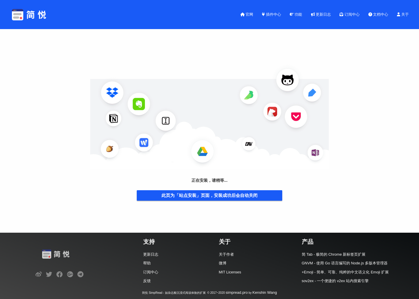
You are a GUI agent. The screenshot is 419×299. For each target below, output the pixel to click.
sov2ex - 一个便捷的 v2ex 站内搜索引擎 (335, 281)
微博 (222, 263)
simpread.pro (237, 292)
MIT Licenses (230, 272)
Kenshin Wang (265, 292)
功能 (296, 14)
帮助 (147, 263)
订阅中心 (350, 14)
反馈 (147, 281)
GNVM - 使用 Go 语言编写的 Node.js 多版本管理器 (345, 263)
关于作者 (226, 254)
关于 (403, 14)
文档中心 (378, 14)
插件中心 (271, 14)
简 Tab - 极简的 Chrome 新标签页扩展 (334, 254)
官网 (246, 14)
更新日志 (321, 14)
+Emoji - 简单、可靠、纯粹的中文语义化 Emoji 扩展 (345, 272)
